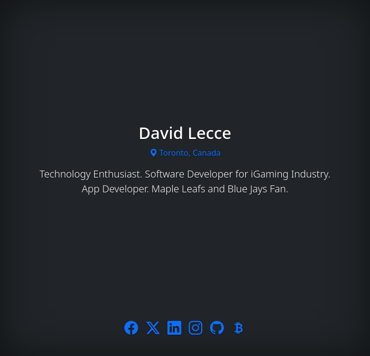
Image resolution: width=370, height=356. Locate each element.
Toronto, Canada (185, 152)
